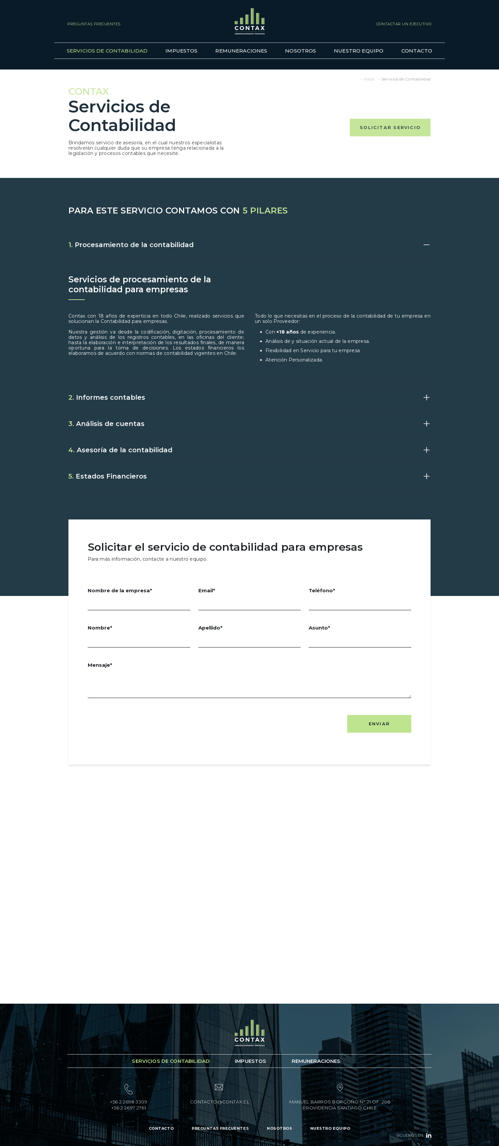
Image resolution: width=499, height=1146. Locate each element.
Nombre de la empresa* (139, 599)
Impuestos (181, 51)
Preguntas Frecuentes (94, 24)
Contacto (416, 51)
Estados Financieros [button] (107, 476)
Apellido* (249, 636)
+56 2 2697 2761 (128, 1107)
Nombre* (139, 636)
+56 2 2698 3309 (129, 1101)
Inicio (369, 78)
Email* (249, 599)
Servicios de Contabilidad (107, 51)
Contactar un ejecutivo (404, 24)
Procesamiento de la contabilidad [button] (131, 245)
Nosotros (300, 51)
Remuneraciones (241, 51)
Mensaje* (249, 680)
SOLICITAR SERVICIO (390, 127)
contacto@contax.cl (219, 1101)
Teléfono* (360, 599)
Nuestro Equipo (358, 51)
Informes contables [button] (106, 397)
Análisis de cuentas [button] (106, 424)
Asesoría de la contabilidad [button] (120, 450)
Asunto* (360, 636)
